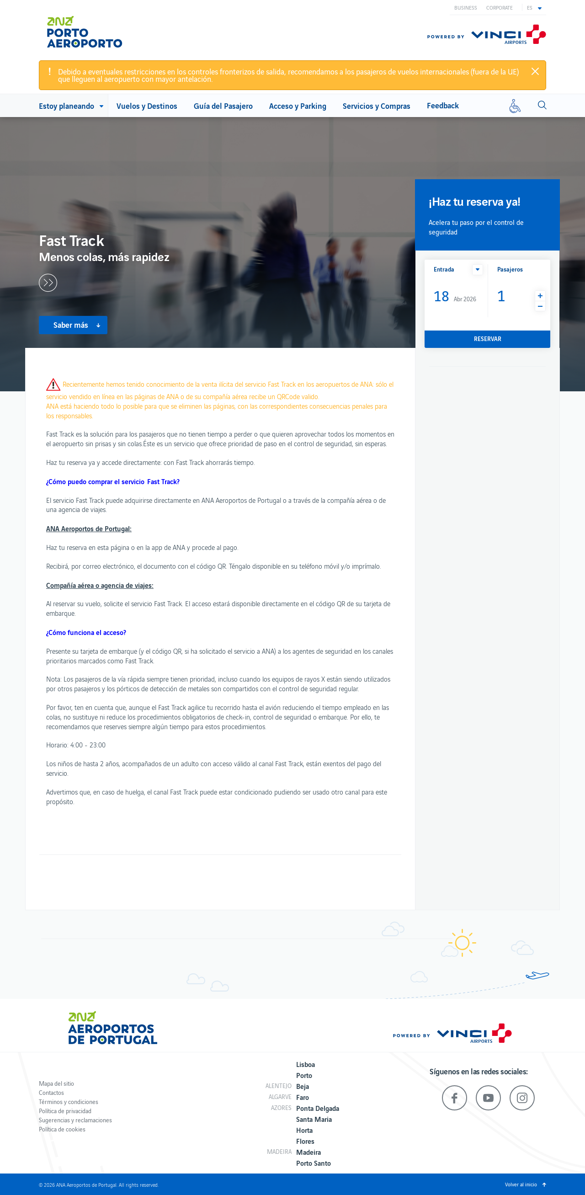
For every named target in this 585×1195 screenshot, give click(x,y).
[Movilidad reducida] (515, 105)
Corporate (499, 7)
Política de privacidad (65, 1110)
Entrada (444, 269)
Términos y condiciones (68, 1101)
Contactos (51, 1092)
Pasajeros (510, 269)
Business (465, 7)
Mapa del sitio (56, 1083)
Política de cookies (62, 1129)
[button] (534, 7)
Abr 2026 (455, 295)
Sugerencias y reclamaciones (75, 1119)
